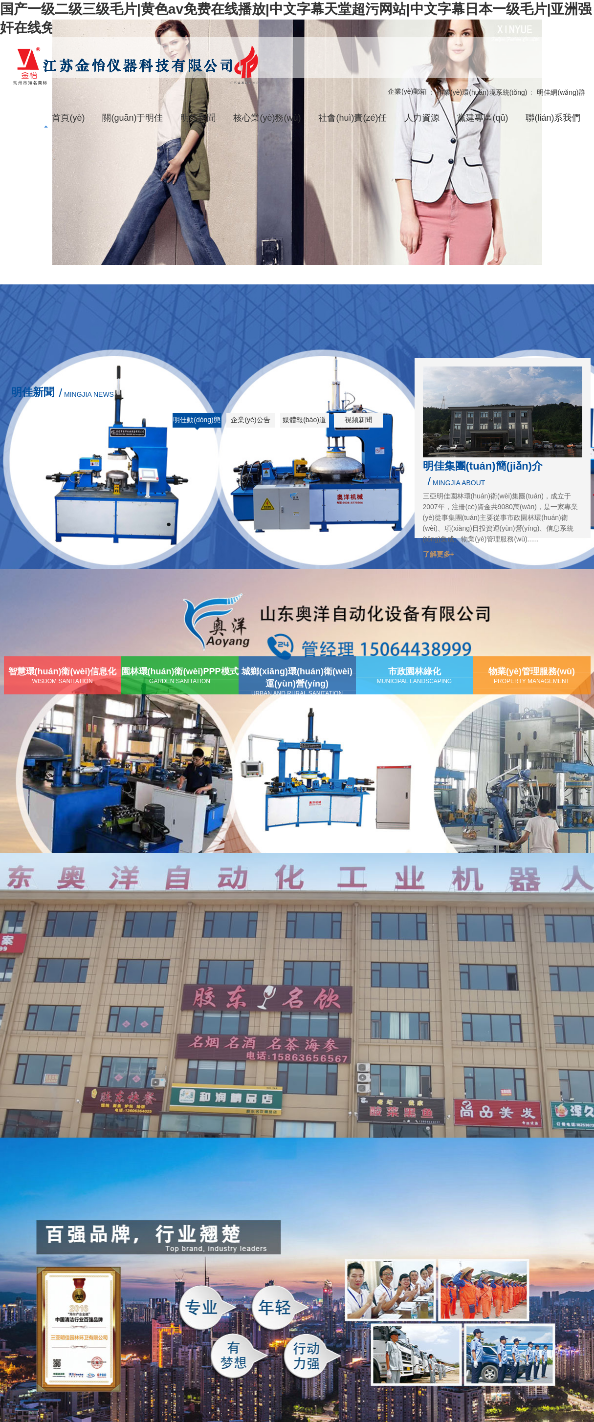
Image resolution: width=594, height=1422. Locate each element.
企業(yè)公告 (250, 420)
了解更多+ (438, 554)
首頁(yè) (68, 118)
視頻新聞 (358, 420)
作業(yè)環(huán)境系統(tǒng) (482, 92)
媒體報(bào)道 (304, 420)
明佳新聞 (32, 392)
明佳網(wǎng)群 (561, 92)
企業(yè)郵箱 (407, 91)
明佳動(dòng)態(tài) (196, 423)
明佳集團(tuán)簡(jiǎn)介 (483, 466)
